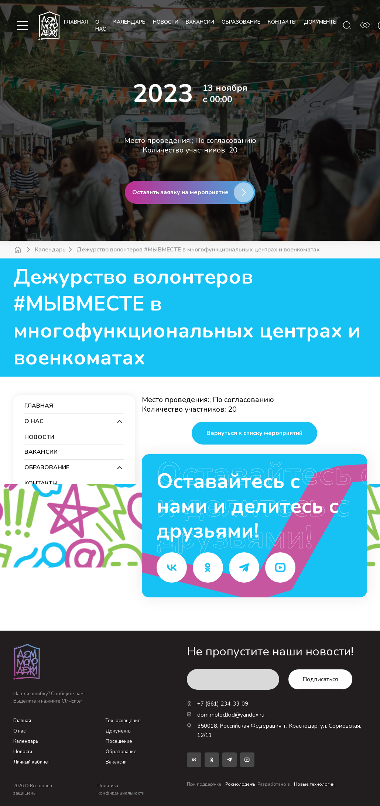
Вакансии (116, 762)
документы (321, 21)
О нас (100, 25)
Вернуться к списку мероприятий (254, 433)
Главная (76, 21)
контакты (282, 21)
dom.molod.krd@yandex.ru (225, 714)
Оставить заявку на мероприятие (180, 192)
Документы (118, 731)
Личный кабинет (31, 762)
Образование (121, 751)
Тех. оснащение (123, 720)
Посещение (119, 741)
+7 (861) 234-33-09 (217, 703)
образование (241, 21)
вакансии (200, 21)
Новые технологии (314, 784)
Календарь (50, 250)
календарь (129, 21)
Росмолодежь (240, 784)
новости (165, 21)
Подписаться (320, 679)
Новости (22, 751)
